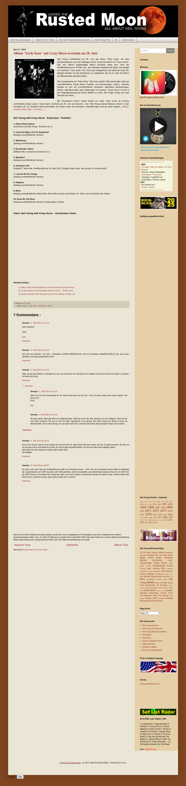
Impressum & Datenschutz (70, 763)
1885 (142, 501)
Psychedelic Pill (153, 585)
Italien (167, 574)
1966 (151, 507)
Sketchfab (154, 150)
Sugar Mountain (148, 644)
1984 (146, 517)
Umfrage (161, 598)
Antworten (26, 341)
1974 (170, 511)
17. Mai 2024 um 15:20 (48, 391)
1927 (146, 501)
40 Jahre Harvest (151, 553)
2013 (166, 520)
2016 (147, 523)
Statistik (169, 590)
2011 (158, 520)
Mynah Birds (163, 579)
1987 (160, 517)
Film (164, 568)
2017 (151, 523)
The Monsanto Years (149, 596)
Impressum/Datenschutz (150, 684)
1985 (151, 517)
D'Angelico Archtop (150, 147)
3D (116, 40)
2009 (154, 520)
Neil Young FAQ (102, 40)
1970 (142, 511)
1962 (159, 504)
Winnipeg (144, 601)
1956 (167, 501)
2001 (150, 520)
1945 (150, 501)
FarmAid (157, 569)
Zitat (150, 601)
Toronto (149, 598)
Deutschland (160, 565)
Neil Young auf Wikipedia (152, 650)
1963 (165, 504)
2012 (162, 520)
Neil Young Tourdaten (20, 40)
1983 (142, 517)
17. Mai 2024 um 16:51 (40, 441)
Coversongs (147, 563)
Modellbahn (152, 579)
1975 (142, 515)
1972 (156, 510)
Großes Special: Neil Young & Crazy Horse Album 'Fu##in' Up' (48, 294)
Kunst (160, 577)
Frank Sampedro (154, 571)
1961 (155, 504)
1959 (146, 504)
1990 (170, 517)
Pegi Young (168, 583)
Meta (143, 579)
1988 (166, 517)
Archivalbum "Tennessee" (152, 175)
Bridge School (148, 558)
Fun (163, 571)
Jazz (171, 574)
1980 (165, 515)
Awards (151, 555)
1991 (142, 520)
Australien (144, 555)
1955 (163, 501)
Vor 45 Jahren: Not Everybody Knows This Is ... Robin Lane (47, 290)
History (151, 574)
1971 (149, 510)
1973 (164, 510)
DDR (171, 563)
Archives (169, 553)
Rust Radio (146, 635)
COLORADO (159, 560)
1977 (155, 515)
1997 (146, 520)
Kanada (154, 577)
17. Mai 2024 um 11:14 (40, 323)
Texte (170, 593)
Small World (150, 590)
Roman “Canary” (148, 187)
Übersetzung (157, 601)
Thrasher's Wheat (149, 647)
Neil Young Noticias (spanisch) (154, 632)
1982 (170, 514)
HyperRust (146, 638)
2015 (142, 523)
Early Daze (43, 306)
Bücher (146, 560)
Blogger (123, 763)
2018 (155, 523)
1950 (154, 501)
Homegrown (160, 574)
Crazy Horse (33, 306)
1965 (144, 507)
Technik (164, 593)
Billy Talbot (159, 555)
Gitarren (169, 571)
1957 (171, 501)
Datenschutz (128, 40)
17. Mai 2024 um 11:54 (40, 350)
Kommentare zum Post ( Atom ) (35, 550)
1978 (160, 515)
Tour (155, 598)
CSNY (170, 560)
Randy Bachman (152, 588)
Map (171, 577)
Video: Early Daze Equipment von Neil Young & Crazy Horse (47, 287)
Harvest (143, 574)
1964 (170, 504)
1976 (149, 514)
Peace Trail (159, 583)
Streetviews (155, 593)
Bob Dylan (168, 555)
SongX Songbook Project (152, 641)
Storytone (144, 593)
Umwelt (169, 598)
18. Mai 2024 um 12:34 (48, 415)
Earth (150, 569)
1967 (158, 507)
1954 (159, 501)
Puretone (164, 585)
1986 (155, 517)
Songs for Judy (161, 590)
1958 (142, 504)
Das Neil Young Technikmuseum (74, 40)
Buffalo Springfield (164, 558)
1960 (150, 504)
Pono (143, 585)
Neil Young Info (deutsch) (152, 629)
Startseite (72, 544)
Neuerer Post (22, 544)
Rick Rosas (164, 588)
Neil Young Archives (150, 625)
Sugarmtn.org (150, 749)
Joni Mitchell (145, 577)
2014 (170, 520)
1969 (169, 507)
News (50, 306)
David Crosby (146, 566)
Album (24, 306)
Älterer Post (121, 544)
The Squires (164, 596)
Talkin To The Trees (44, 40)
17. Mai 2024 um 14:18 (40, 370)
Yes (20, 776)
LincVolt (166, 577)
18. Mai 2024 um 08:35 (40, 465)
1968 (163, 508)
